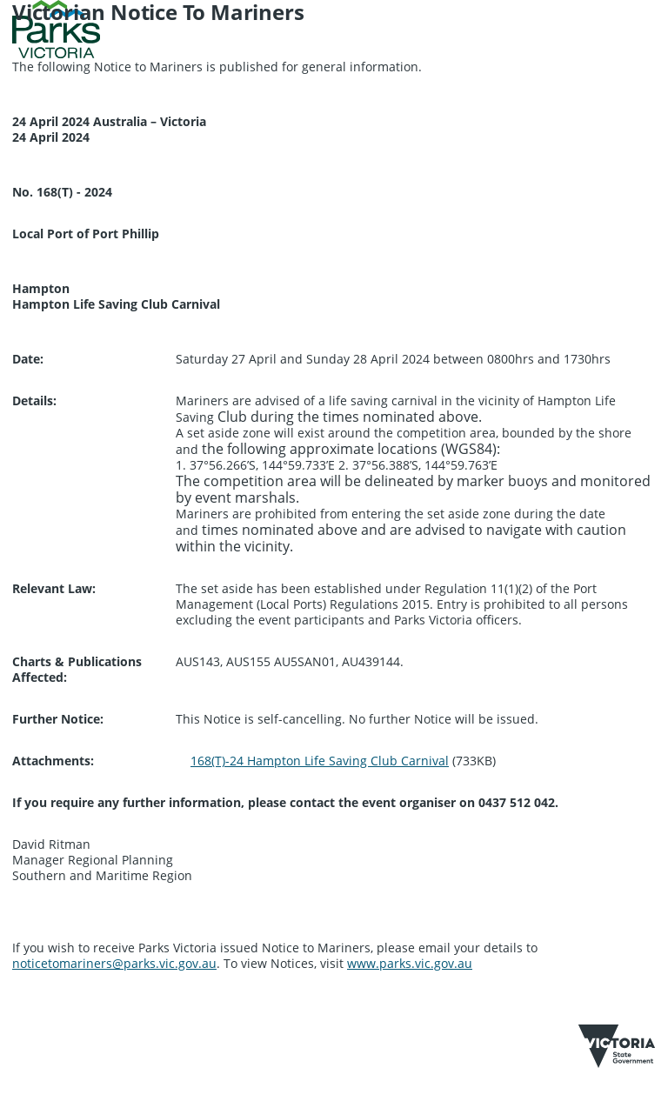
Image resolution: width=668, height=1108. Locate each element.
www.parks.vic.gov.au (409, 963)
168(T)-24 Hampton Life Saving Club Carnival (319, 760)
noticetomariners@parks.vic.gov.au (114, 963)
